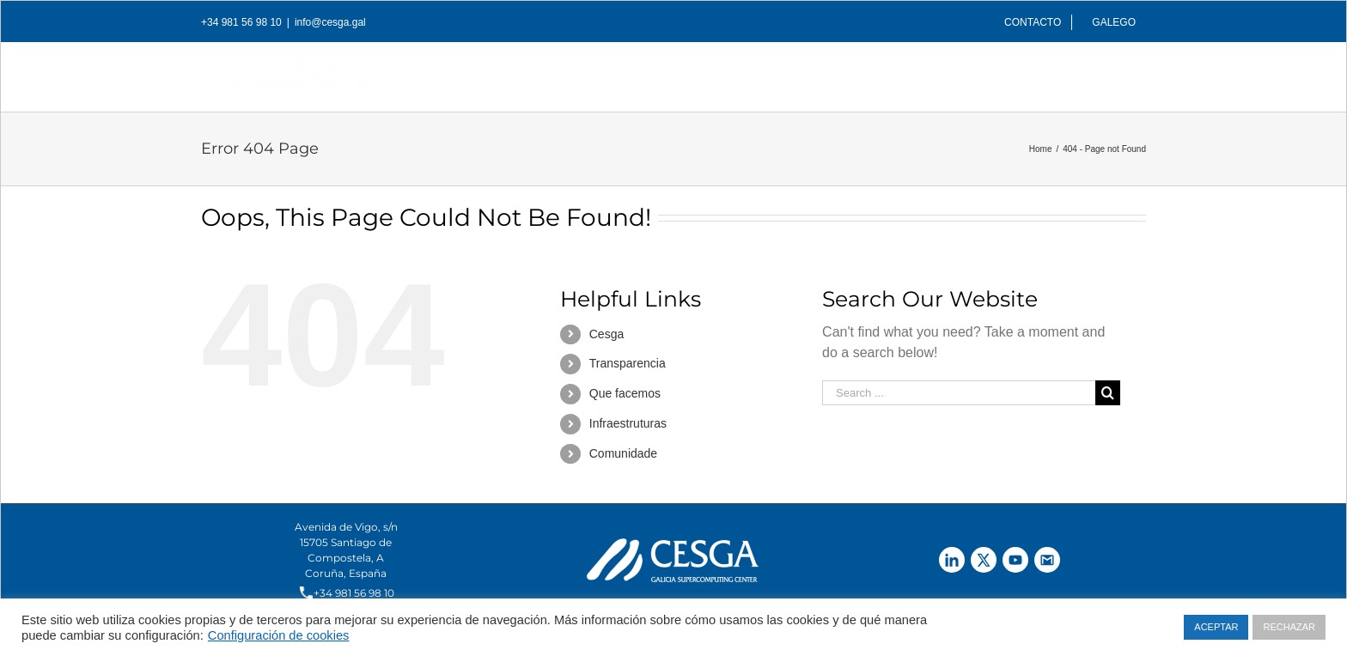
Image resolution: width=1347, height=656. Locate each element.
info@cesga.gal (330, 22)
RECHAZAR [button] (1289, 627)
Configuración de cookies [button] (279, 635)
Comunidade (623, 453)
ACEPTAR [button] (1216, 627)
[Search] (1118, 72)
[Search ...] (958, 392)
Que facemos (625, 393)
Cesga (606, 334)
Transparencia (627, 363)
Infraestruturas (628, 423)
